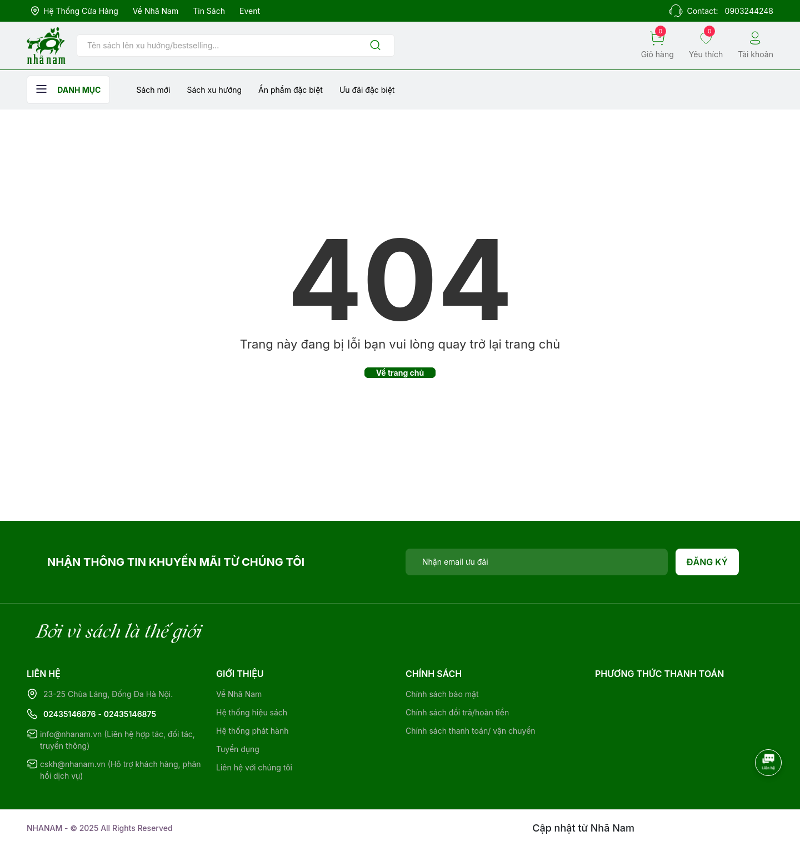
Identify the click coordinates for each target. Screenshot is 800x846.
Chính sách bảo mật (442, 694)
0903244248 (749, 11)
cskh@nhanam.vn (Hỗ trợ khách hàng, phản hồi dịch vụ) (120, 769)
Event (249, 11)
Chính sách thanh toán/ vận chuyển (471, 730)
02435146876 (69, 714)
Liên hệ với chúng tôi (254, 767)
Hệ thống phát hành (252, 730)
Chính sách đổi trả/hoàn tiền (457, 712)
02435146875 (130, 714)
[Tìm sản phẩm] (235, 45)
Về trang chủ (400, 372)
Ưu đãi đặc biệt (366, 89)
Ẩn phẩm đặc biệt (290, 89)
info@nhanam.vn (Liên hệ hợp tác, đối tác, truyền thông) (117, 739)
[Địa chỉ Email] (537, 562)
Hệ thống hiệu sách (251, 712)
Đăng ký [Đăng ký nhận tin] (707, 562)
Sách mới (153, 89)
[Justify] (375, 45)
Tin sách (209, 11)
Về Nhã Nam (155, 11)
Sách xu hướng (214, 89)
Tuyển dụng (237, 749)
